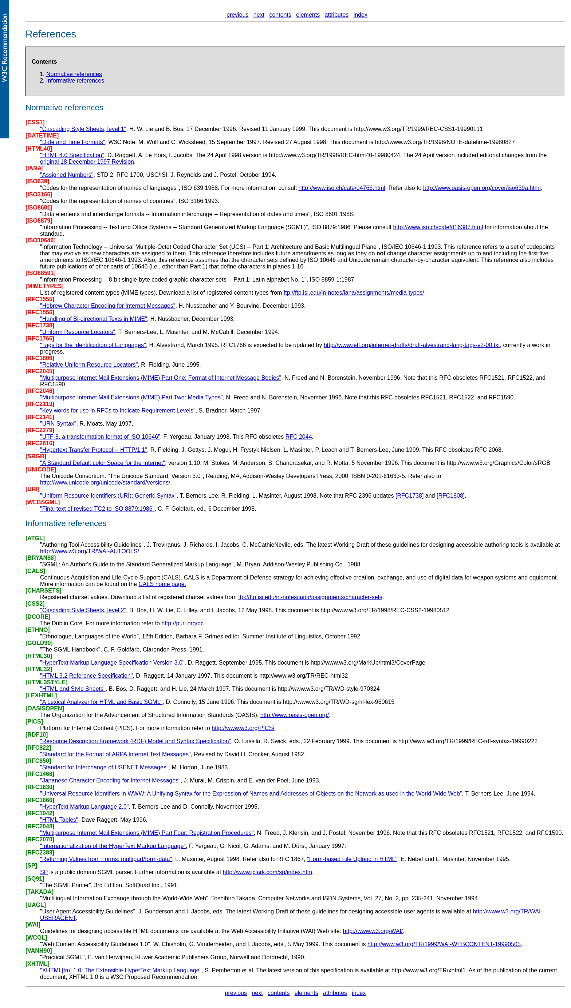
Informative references (75, 80)
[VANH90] (38, 951)
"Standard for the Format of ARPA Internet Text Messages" (115, 754)
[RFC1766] (39, 338)
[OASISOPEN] (44, 708)
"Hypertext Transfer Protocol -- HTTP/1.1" (93, 450)
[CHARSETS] (43, 590)
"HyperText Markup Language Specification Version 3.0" (112, 663)
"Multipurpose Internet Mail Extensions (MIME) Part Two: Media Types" (131, 397)
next (258, 15)
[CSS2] (34, 604)
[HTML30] (38, 656)
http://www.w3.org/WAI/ (373, 931)
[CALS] (35, 571)
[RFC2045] (39, 371)
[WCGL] (36, 938)
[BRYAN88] (40, 558)
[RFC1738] (39, 325)
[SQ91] (34, 879)
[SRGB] (35, 456)
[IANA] (34, 168)
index (360, 15)
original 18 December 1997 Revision (87, 162)
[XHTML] (37, 964)
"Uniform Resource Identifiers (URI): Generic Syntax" (108, 496)
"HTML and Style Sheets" (73, 689)
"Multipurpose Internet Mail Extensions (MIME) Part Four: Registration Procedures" (147, 833)
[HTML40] (38, 149)
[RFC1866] (39, 800)
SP (44, 872)
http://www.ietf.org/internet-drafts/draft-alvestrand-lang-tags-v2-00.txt (412, 345)
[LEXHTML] (41, 695)
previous (237, 15)
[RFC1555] (39, 299)
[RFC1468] (39, 774)
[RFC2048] (39, 826)
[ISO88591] (40, 273)
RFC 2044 (299, 437)
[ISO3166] (38, 194)
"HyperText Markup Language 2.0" (84, 807)
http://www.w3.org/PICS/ (243, 728)
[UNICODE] (40, 469)
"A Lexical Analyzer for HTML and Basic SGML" (101, 702)
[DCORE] (37, 617)
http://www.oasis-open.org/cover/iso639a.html (482, 188)
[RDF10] (36, 735)
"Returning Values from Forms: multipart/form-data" (106, 859)
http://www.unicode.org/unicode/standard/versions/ (105, 482)
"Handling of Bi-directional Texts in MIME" (93, 319)
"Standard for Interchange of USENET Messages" (104, 767)
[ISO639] (37, 181)
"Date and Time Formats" (72, 142)
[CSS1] (34, 122)
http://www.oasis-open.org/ (294, 715)
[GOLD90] (39, 643)
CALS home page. (162, 584)
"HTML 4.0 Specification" (72, 155)
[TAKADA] (39, 892)
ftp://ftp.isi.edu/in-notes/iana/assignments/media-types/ (354, 293)
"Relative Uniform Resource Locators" (89, 365)
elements (308, 15)
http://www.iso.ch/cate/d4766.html (342, 188)
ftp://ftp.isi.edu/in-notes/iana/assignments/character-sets (310, 597)
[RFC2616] (39, 443)
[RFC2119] (39, 404)
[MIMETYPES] (44, 286)
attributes (337, 15)
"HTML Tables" (59, 820)
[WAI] (32, 924)
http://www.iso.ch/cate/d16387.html (438, 227)
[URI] (32, 489)
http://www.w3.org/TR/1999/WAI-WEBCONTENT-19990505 (444, 944)
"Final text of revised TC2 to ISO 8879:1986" (97, 509)
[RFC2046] (39, 391)
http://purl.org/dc (182, 623)
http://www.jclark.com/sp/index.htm (267, 872)
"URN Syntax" (58, 424)
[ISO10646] (40, 240)
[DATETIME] (42, 135)
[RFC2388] (39, 852)
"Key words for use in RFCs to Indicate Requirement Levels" (118, 410)
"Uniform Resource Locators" (77, 332)
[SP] (31, 865)
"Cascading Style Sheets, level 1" (83, 129)
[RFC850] (38, 761)
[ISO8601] (38, 207)
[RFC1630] (39, 787)
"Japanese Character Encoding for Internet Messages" (110, 780)
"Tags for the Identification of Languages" (93, 345)
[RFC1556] (39, 312)
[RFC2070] (39, 839)
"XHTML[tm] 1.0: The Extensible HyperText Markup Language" (120, 970)
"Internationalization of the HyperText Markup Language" (113, 846)
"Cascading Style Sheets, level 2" (83, 610)
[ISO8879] (38, 221)
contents (280, 15)
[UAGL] (35, 905)
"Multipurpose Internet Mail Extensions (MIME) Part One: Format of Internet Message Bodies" (160, 378)
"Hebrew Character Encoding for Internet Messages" (108, 306)
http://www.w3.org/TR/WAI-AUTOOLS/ (89, 551)
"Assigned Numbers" (67, 175)
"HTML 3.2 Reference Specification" (86, 676)
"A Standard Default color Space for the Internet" (102, 463)
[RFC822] (38, 748)
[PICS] (34, 721)
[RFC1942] (39, 813)
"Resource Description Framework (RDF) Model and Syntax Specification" (135, 741)
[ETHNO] (37, 630)
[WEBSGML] (42, 502)
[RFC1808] (39, 358)
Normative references (74, 74)
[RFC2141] (39, 417)
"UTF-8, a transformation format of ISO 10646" (100, 437)
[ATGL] (35, 538)
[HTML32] (38, 669)
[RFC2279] (39, 430)
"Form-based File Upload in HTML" (352, 859)
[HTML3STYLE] (46, 682)
